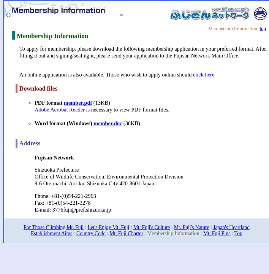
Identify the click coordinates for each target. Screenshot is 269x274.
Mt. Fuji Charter (126, 233)
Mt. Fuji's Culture (151, 227)
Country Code (91, 233)
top (263, 28)
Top (238, 233)
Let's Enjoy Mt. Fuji (109, 227)
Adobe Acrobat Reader (60, 110)
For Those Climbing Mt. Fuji (54, 227)
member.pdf (78, 103)
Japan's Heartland (231, 227)
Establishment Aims (51, 233)
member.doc (107, 123)
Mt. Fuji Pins (216, 233)
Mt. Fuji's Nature (191, 227)
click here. (204, 75)
